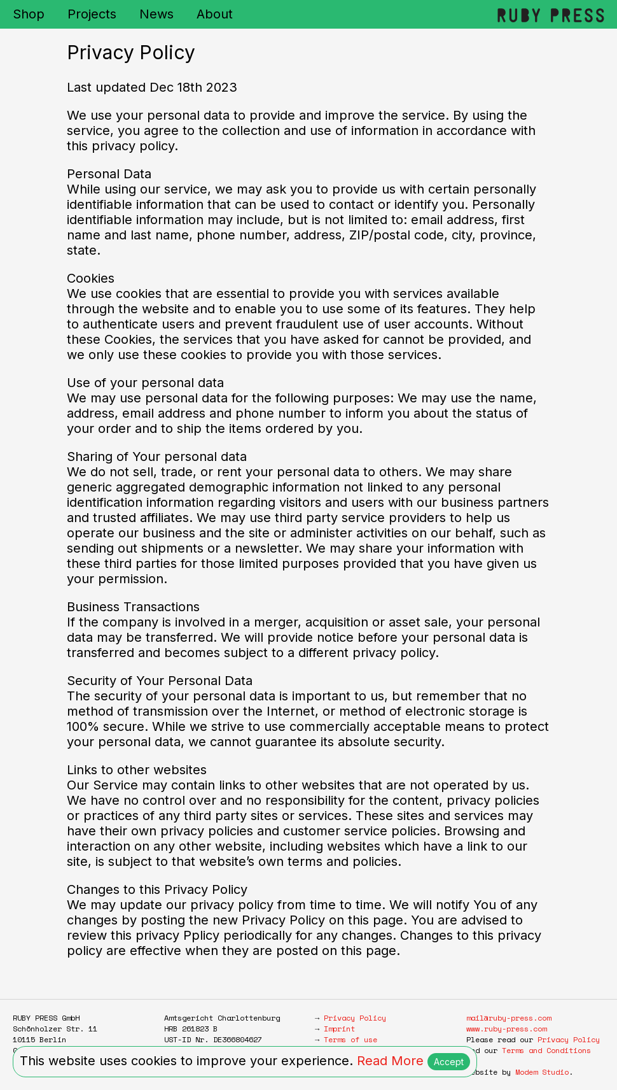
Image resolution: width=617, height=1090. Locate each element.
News (156, 14)
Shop (29, 14)
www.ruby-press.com (506, 1028)
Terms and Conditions (546, 1050)
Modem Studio (542, 1071)
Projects (91, 14)
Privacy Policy (355, 1017)
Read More (390, 1060)
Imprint (339, 1028)
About (215, 14)
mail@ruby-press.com (508, 1017)
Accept (449, 1061)
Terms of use (350, 1039)
